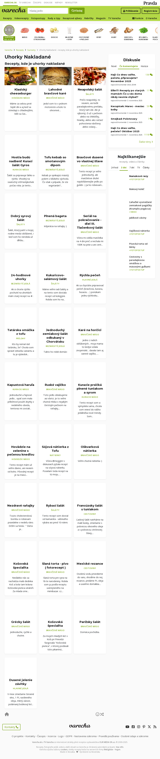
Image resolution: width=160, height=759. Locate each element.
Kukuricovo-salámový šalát (55, 277)
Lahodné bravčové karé (55, 91)
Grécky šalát (20, 622)
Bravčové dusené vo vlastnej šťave (90, 159)
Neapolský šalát (90, 89)
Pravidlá (109, 736)
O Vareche (151, 18)
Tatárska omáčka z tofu (20, 332)
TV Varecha (25, 2)
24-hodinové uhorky (21, 277)
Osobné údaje (134, 736)
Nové (114, 66)
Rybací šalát (55, 505)
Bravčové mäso (55, 97)
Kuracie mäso (21, 169)
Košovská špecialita (20, 565)
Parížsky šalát (89, 622)
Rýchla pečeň (90, 275)
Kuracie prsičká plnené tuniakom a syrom (90, 388)
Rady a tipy (54, 18)
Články (146, 167)
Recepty (7, 18)
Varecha (8, 50)
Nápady (59, 2)
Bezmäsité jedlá (55, 169)
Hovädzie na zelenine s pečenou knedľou (20, 450)
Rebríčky (89, 18)
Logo (61, 736)
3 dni (123, 167)
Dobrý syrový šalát (21, 218)
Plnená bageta (55, 216)
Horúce (144, 66)
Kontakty (11, 727)
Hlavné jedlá (90, 279)
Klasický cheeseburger (21, 91)
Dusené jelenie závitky (20, 682)
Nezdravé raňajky (20, 505)
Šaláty (90, 94)
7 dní (131, 167)
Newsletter (71, 2)
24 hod (114, 167)
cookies (64, 749)
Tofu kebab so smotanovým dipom (55, 161)
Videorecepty (21, 18)
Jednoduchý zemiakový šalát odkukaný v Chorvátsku (55, 335)
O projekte (17, 736)
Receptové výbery (72, 18)
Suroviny (31, 50)
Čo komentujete (129, 66)
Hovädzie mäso (21, 97)
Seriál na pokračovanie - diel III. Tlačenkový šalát (90, 221)
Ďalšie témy (146, 141)
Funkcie (137, 18)
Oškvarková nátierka (90, 449)
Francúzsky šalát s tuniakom (90, 507)
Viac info (119, 747)
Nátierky (55, 455)
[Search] (48, 11)
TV (138, 167)
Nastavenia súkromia (85, 736)
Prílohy (20, 338)
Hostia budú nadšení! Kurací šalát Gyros (20, 161)
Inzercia (52, 736)
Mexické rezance (90, 563)
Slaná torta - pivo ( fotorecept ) (55, 565)
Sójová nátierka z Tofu (55, 449)
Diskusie (48, 2)
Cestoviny (90, 513)
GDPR (69, 736)
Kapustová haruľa (20, 385)
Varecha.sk (10, 2)
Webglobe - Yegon (112, 749)
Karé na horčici (89, 330)
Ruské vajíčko (55, 385)
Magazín (101, 18)
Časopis (37, 2)
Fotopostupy (38, 18)
